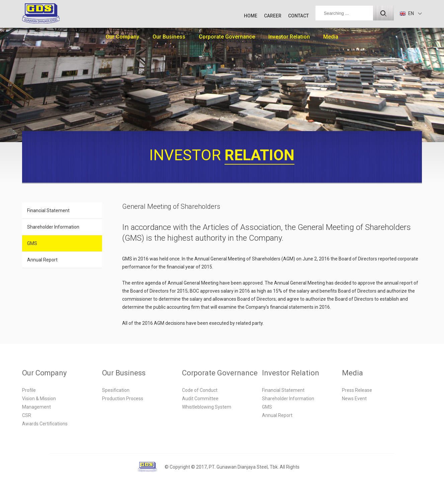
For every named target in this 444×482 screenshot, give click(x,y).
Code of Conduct (199, 390)
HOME (250, 15)
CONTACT (298, 15)
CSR (26, 415)
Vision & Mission (39, 398)
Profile (29, 390)
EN (407, 13)
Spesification (115, 390)
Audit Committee (200, 398)
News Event (354, 398)
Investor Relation (289, 37)
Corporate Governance (227, 37)
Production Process (122, 398)
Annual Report (42, 259)
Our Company (122, 37)
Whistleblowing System (206, 407)
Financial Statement (48, 210)
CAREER (272, 15)
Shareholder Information (53, 227)
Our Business (169, 37)
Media (330, 37)
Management (36, 407)
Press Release (357, 390)
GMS (32, 243)
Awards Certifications (45, 423)
